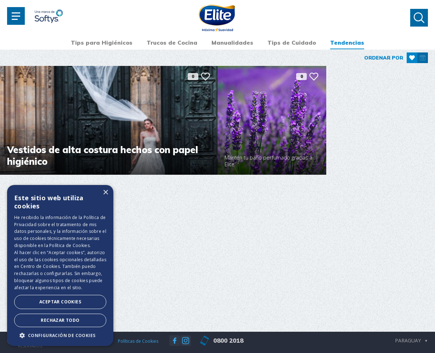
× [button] (105, 192)
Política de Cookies (69, 245)
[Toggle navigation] (16, 16)
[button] (60, 335)
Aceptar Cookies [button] (60, 302)
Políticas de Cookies (138, 341)
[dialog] (60, 265)
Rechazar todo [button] (60, 320)
